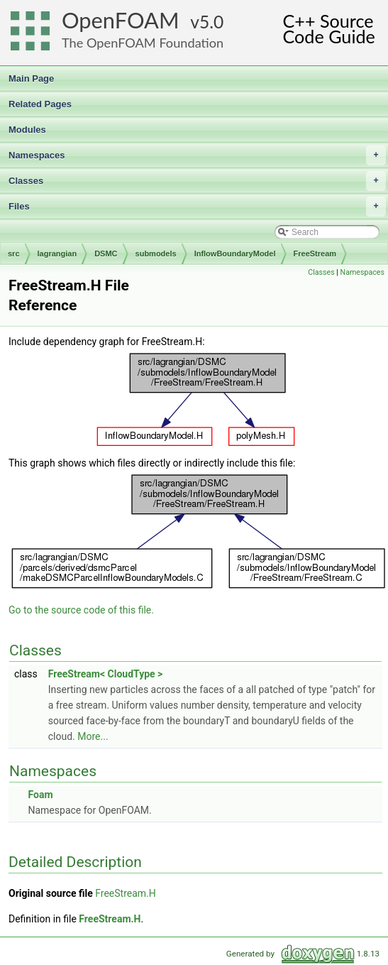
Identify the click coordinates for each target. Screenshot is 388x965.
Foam (40, 794)
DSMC (105, 253)
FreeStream (315, 253)
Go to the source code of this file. (81, 610)
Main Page (31, 78)
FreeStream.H (125, 893)
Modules (27, 129)
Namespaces (197, 155)
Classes (197, 181)
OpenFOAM (120, 20)
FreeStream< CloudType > (105, 674)
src (14, 253)
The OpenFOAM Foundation (142, 42)
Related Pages (40, 104)
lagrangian (57, 253)
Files (197, 207)
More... (92, 736)
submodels (156, 253)
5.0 (211, 21)
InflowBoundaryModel (235, 253)
